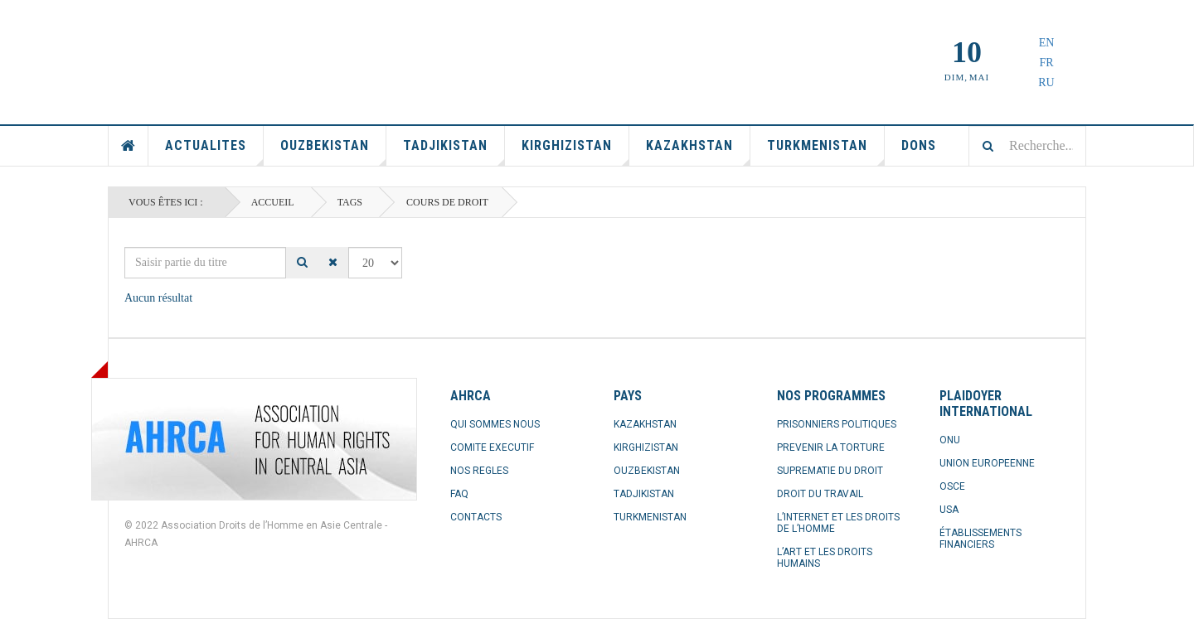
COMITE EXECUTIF (492, 447)
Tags (349, 202)
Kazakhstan (698, 152)
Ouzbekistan (333, 152)
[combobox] (1027, 146)
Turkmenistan (826, 152)
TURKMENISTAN (650, 517)
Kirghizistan (575, 152)
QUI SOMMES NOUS (495, 424)
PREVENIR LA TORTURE (831, 447)
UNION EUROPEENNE (987, 463)
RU (1046, 82)
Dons (918, 145)
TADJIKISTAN (644, 494)
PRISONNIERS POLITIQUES (836, 424)
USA (949, 509)
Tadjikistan (454, 152)
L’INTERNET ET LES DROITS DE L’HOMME (838, 522)
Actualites (214, 152)
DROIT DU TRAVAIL (820, 494)
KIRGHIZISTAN (646, 447)
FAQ (459, 494)
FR (1046, 62)
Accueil (128, 146)
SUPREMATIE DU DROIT (830, 470)
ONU (949, 440)
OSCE (952, 486)
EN (1047, 42)
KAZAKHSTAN (645, 424)
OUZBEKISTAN (647, 470)
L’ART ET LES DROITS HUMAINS (824, 557)
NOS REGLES (479, 470)
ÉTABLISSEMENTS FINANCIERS (980, 538)
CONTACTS (476, 517)
